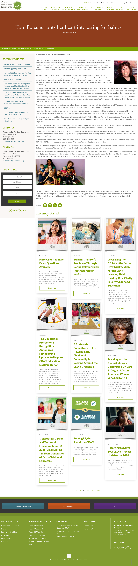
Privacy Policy (53, 559)
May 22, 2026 (43, 256)
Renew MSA (88, 529)
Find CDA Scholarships (37, 526)
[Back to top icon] (69, 556)
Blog (30, 544)
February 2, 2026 (44, 435)
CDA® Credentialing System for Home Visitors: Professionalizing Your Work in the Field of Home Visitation (17, 95)
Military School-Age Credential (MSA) (68, 532)
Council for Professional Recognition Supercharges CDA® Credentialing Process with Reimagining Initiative (17, 86)
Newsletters (11, 49)
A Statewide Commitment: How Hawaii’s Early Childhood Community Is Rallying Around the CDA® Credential (85, 355)
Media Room (102, 3)
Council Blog (110, 3)
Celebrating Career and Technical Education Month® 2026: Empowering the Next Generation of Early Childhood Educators (51, 449)
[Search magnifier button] (134, 3)
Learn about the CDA (9, 532)
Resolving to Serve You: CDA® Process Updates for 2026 (119, 451)
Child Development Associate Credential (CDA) (67, 527)
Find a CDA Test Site (36, 532)
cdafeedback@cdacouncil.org (13, 141)
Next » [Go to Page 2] (98, 490)
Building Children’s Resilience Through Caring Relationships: (86, 267)
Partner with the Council (65, 537)
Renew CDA (88, 526)
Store (91, 3)
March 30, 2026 (77, 340)
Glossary (4, 541)
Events (3, 529)
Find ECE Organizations (37, 535)
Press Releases (6, 538)
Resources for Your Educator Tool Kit (17, 64)
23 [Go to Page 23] (92, 490)
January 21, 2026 (113, 444)
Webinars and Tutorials (37, 538)
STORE (115, 506)
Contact (128, 3)
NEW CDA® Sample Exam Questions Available (51, 263)
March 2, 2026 (112, 355)
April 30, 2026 (112, 256)
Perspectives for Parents (13, 79)
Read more (52, 288)
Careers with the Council (10, 526)
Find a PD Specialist (36, 529)
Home (3, 49)
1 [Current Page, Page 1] (72, 490)
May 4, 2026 (76, 256)
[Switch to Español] (86, 3)
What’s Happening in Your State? (15, 69)
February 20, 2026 (78, 434)
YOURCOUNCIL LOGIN (23, 506)
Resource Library (120, 3)
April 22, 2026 (43, 335)
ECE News (7, 108)
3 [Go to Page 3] (80, 490)
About (96, 3)
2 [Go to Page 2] (76, 490)
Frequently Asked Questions (39, 541)
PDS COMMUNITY (69, 506)
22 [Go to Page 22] (88, 490)
